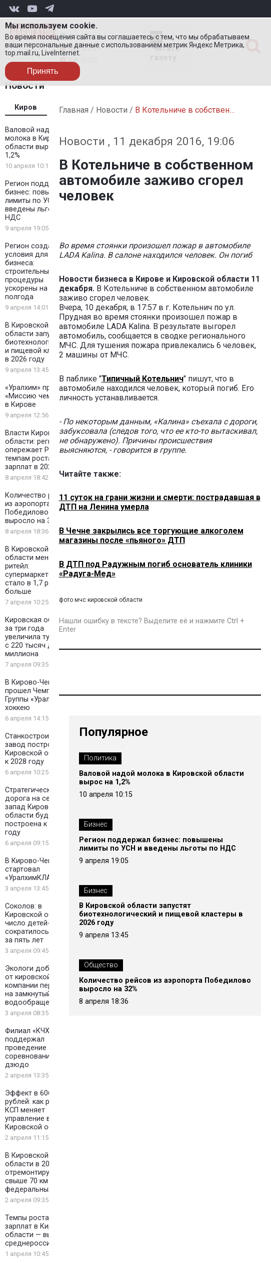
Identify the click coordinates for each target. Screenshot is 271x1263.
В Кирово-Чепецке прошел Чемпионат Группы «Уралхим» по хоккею (40, 695)
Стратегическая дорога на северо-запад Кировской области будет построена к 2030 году (37, 811)
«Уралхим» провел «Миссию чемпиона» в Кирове (40, 396)
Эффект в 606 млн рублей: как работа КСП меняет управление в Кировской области (38, 1110)
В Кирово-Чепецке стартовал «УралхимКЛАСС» (36, 869)
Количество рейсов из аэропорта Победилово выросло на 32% (38, 508)
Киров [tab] (25, 107)
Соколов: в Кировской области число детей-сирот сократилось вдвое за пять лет (38, 923)
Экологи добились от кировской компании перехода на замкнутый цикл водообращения (38, 985)
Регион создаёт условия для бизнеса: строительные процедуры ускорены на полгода (32, 271)
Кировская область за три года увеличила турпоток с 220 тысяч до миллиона (39, 637)
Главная (73, 110)
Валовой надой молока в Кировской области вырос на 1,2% (40, 143)
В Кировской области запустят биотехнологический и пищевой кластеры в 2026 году (40, 342)
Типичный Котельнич (143, 378)
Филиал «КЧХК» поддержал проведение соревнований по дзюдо (34, 1048)
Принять (42, 71)
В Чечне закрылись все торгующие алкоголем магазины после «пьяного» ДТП (151, 535)
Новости (112, 110)
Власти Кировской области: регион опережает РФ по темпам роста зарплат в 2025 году (39, 450)
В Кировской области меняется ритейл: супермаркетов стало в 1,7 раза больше (36, 570)
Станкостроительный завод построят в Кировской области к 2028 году (41, 749)
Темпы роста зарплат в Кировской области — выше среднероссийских (41, 1231)
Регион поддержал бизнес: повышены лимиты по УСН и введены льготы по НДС (38, 201)
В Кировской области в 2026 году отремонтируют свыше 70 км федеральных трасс (40, 1172)
